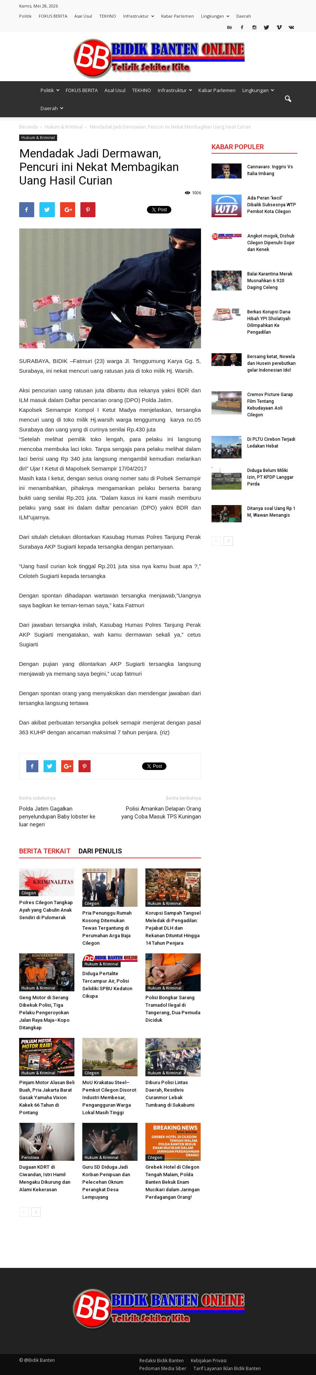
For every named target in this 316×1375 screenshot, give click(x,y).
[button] (288, 99)
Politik (25, 16)
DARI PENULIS (100, 851)
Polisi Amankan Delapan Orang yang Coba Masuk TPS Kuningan (161, 812)
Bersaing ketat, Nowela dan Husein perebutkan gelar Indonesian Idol (271, 363)
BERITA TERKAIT (45, 851)
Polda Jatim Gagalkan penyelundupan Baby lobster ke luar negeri (57, 816)
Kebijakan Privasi (209, 1360)
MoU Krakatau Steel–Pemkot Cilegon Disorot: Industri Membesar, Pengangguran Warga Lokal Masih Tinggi (109, 1097)
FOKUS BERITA (53, 16)
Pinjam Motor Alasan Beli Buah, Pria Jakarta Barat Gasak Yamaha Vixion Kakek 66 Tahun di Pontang (46, 1097)
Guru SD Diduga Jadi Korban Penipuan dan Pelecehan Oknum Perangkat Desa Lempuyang (106, 1182)
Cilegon (28, 892)
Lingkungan (215, 16)
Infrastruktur (138, 16)
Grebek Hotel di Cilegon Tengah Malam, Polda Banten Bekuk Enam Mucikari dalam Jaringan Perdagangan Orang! (172, 1182)
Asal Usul (83, 16)
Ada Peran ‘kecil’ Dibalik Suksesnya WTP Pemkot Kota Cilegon (271, 204)
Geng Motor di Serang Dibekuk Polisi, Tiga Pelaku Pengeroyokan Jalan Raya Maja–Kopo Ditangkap (44, 1012)
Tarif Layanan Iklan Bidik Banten (227, 1368)
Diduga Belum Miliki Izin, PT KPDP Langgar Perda (270, 477)
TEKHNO (107, 16)
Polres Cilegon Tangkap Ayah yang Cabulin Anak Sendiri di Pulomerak (46, 910)
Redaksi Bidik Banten (161, 1360)
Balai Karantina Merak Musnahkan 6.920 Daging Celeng (269, 280)
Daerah (243, 16)
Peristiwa (30, 1157)
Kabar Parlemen (177, 16)
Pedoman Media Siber (162, 1368)
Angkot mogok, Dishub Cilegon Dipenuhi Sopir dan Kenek (271, 242)
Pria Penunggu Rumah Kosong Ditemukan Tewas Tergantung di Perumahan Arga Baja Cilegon (107, 928)
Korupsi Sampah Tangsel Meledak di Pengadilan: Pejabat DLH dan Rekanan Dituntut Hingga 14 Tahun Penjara (173, 928)
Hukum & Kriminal (38, 137)
